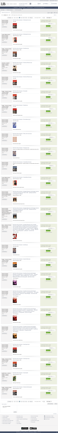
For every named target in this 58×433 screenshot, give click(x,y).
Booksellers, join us (19, 416)
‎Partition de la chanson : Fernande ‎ (20, 91)
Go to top (55, 413)
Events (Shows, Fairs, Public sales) (7, 420)
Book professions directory (39, 7)
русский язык (32, 431)
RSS (52, 12)
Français (24, 431)
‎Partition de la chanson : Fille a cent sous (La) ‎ (22, 133)
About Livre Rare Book (34, 416)
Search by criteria (21, 5)
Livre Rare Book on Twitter (48, 416)
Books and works (22, 7)
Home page (16, 7)
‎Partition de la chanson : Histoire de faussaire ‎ (22, 387)
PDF (49, 12)
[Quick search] (25, 4)
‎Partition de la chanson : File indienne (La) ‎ (22, 119)
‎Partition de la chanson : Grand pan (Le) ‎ (21, 344)
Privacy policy (32, 421)
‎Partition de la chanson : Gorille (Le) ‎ (20, 244)
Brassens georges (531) (6, 12)
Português (27, 431)
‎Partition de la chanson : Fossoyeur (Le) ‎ (21, 147)
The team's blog (33, 417)
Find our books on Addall (5, 423)
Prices (18, 420)
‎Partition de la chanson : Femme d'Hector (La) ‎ (22, 62)
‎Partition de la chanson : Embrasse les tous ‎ (22, 20)
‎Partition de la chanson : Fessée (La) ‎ (20, 105)
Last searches (4, 404)
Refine (55, 15)
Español (36, 431)
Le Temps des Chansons (45, 20)
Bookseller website (19, 417)
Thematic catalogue (9, 9)
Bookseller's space (53, 0)
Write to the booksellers (44, 0)
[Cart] (39, 3)
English (21, 431)
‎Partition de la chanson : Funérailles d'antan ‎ (22, 162)
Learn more (39, 432)
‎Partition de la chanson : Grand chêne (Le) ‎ (21, 259)
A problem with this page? (34, 420)
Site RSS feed (46, 419)
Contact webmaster (33, 419)
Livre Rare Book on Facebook (49, 417)
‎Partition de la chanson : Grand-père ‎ (20, 372)
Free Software (19, 423)
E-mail (55, 12)
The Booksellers (30, 7)
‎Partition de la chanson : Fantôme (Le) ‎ (21, 48)
